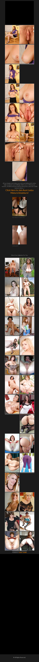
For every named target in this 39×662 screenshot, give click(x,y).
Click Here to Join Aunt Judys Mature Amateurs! (20, 191)
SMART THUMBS (23, 552)
